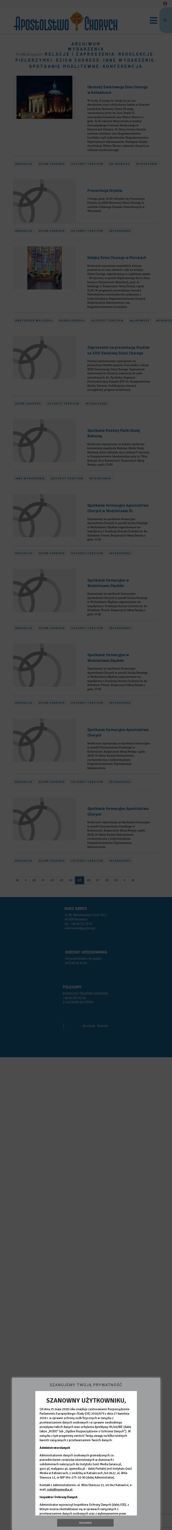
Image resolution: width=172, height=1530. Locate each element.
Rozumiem (85, 1522)
